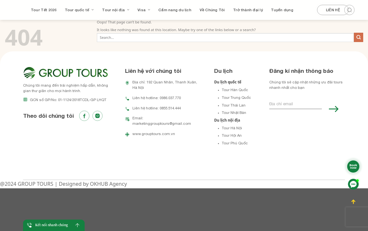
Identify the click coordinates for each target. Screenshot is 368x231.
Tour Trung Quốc (236, 97)
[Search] (353, 9)
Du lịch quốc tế (227, 82)
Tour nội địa (115, 10)
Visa (144, 10)
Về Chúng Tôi (212, 10)
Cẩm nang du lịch (174, 10)
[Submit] (358, 37)
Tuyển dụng (282, 10)
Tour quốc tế (79, 10)
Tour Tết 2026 (43, 10)
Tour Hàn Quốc (235, 90)
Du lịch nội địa (227, 120)
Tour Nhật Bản (234, 112)
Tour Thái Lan (234, 105)
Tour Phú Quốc (235, 143)
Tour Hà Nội (232, 128)
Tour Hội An (232, 135)
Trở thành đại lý (248, 10)
